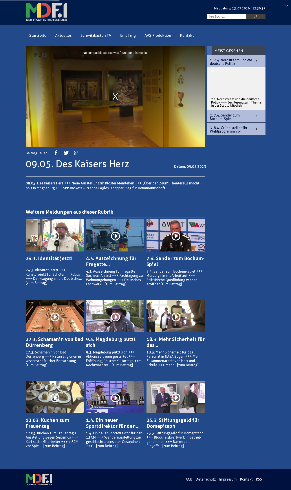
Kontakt (187, 35)
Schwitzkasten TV (96, 35)
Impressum (228, 479)
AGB (189, 479)
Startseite (37, 35)
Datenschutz (206, 479)
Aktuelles (63, 35)
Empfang (128, 35)
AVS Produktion (158, 35)
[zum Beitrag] (36, 283)
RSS (259, 479)
